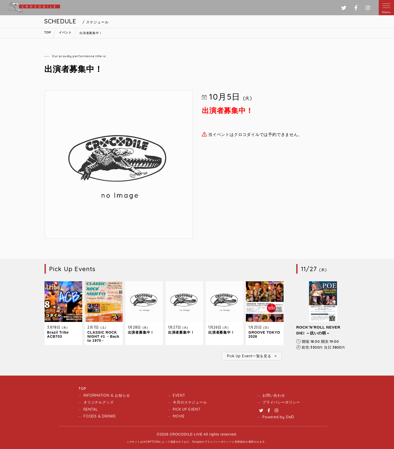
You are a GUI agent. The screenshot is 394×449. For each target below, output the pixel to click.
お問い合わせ (273, 395)
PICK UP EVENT (186, 409)
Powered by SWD (278, 417)
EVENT (179, 395)
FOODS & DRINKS (99, 416)
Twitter (261, 410)
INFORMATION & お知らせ (106, 395)
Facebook (268, 410)
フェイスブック (356, 8)
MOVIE (179, 416)
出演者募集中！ (141, 332)
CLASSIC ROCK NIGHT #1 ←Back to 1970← (103, 336)
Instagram (276, 410)
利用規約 (240, 441)
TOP (82, 388)
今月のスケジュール (190, 402)
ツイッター (344, 8)
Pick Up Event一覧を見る (249, 356)
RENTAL (90, 409)
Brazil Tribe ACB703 (58, 334)
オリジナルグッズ (98, 402)
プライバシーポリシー (281, 402)
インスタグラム (368, 8)
